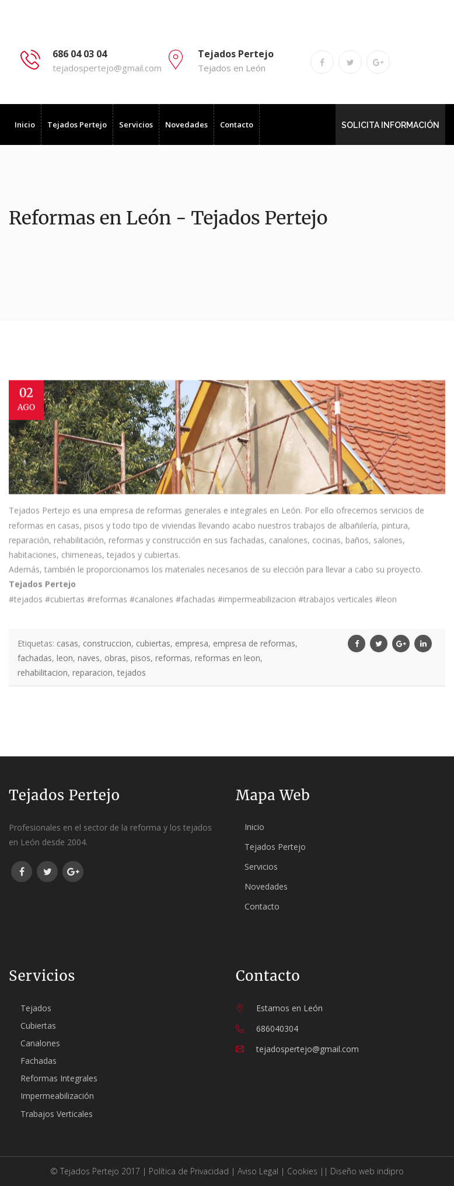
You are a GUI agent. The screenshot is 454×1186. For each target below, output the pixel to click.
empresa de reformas (254, 643)
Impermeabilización (57, 1095)
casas (67, 643)
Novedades (186, 124)
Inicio (25, 124)
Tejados (35, 1008)
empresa (191, 643)
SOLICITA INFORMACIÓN (390, 125)
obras (115, 657)
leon (65, 657)
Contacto (236, 124)
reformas (172, 657)
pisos (141, 657)
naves (89, 657)
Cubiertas (38, 1025)
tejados (131, 672)
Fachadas (38, 1060)
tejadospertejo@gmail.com (107, 68)
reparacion (92, 672)
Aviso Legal (258, 1171)
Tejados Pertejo (77, 124)
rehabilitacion (43, 672)
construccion (107, 643)
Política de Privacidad (189, 1171)
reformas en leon (227, 657)
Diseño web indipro (367, 1171)
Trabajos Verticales (56, 1113)
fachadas (35, 657)
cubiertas (153, 643)
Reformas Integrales (58, 1078)
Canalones (40, 1043)
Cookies (302, 1171)
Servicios (136, 124)
